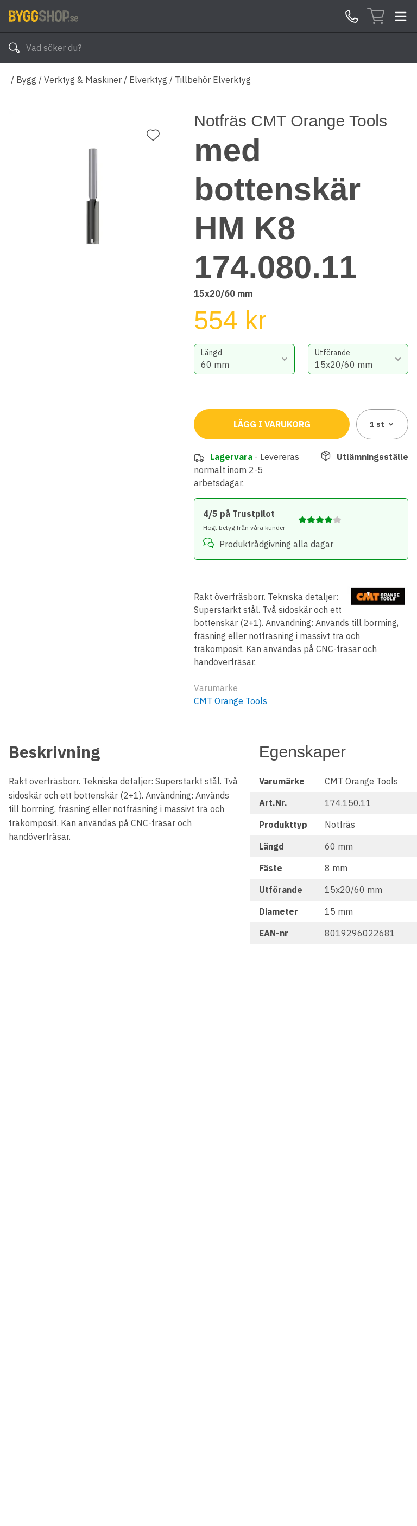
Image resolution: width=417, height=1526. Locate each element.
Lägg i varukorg (272, 424)
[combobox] (244, 359)
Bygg (26, 79)
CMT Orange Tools (230, 700)
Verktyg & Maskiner (83, 79)
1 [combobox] (382, 424)
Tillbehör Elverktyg (213, 79)
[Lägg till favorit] (153, 135)
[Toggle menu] (400, 16)
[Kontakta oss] (352, 16)
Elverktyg (148, 79)
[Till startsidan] (43, 15)
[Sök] (14, 47)
